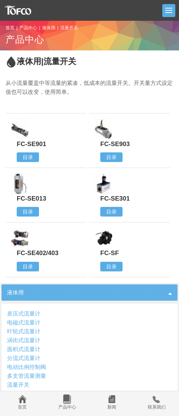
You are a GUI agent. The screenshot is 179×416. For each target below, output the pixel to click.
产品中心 (28, 27)
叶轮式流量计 (23, 331)
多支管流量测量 (26, 376)
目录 (28, 157)
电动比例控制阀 (26, 367)
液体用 (48, 27)
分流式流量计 (23, 358)
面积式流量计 (23, 349)
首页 (10, 27)
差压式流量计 (23, 313)
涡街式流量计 (23, 340)
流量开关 (18, 385)
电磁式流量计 (23, 322)
